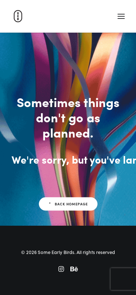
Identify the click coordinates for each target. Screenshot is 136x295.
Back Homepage (68, 203)
